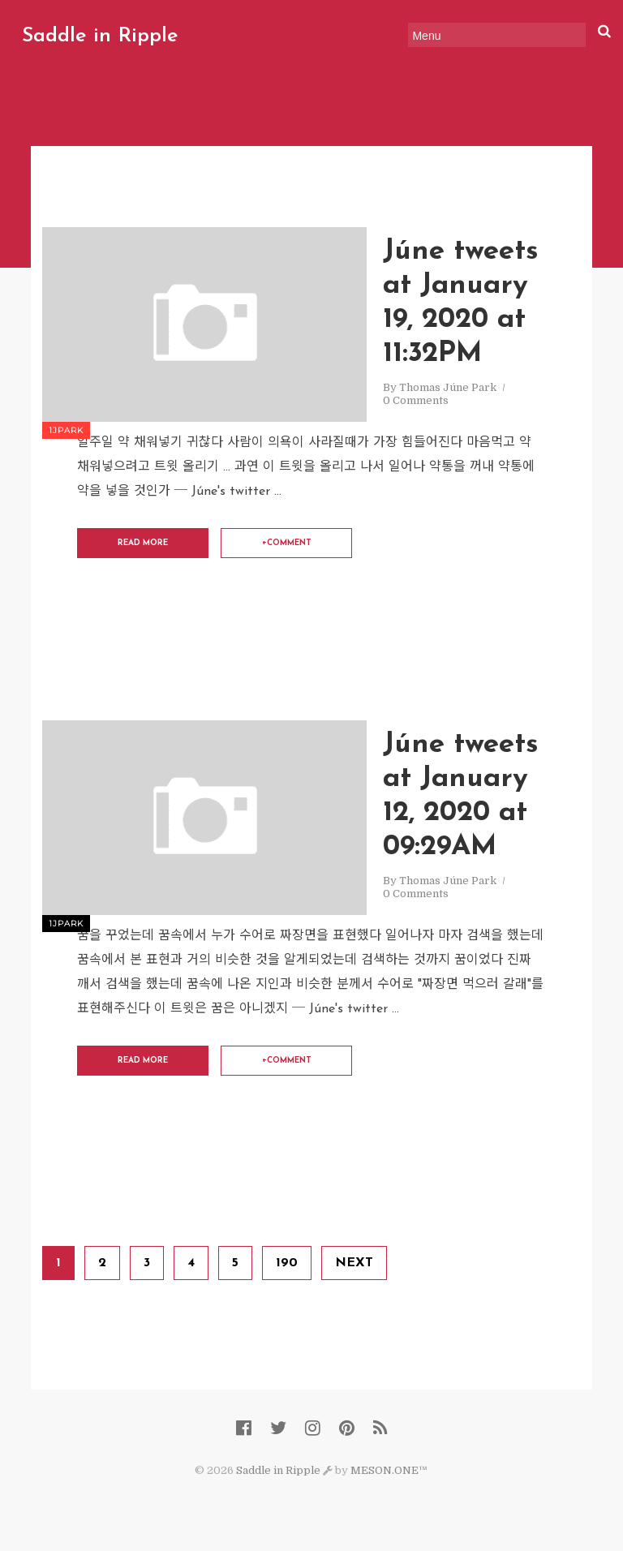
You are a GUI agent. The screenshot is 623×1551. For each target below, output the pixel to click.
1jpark (66, 430)
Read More (143, 543)
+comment (287, 543)
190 (287, 1263)
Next (354, 1263)
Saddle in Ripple (102, 36)
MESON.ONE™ (389, 1470)
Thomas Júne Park (447, 387)
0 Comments (416, 400)
